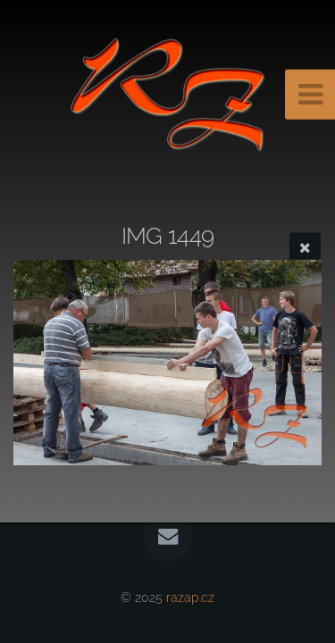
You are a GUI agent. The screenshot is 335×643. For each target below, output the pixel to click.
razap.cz (190, 597)
